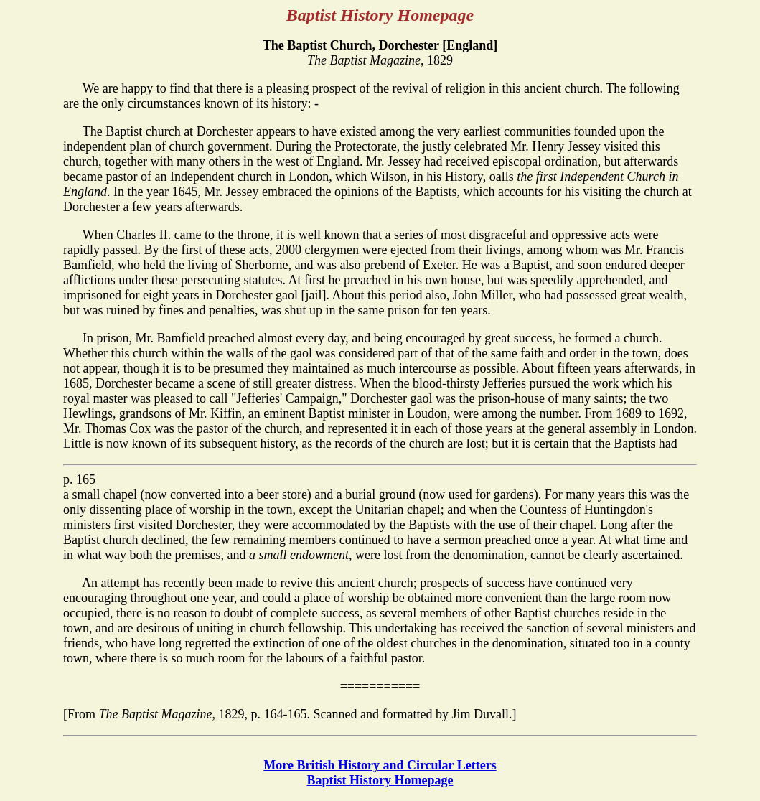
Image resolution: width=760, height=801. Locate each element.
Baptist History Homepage (380, 780)
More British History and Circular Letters (379, 765)
